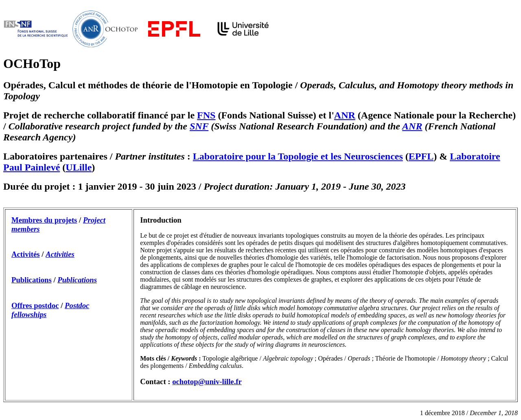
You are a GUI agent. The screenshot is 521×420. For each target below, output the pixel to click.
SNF (199, 126)
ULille (79, 167)
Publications (31, 280)
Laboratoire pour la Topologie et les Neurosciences (298, 156)
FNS (206, 115)
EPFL (421, 156)
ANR (344, 115)
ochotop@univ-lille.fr (207, 381)
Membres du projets (44, 220)
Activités (25, 254)
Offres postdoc (35, 305)
